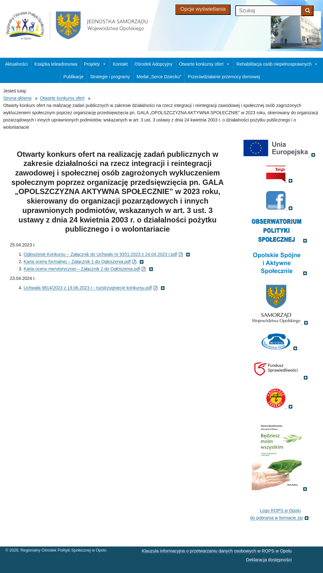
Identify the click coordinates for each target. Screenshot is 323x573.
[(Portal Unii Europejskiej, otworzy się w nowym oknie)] (280, 154)
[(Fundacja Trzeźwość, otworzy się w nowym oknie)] (280, 406)
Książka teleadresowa (55, 64)
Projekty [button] (95, 64)
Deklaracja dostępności (269, 559)
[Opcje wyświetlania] (203, 9)
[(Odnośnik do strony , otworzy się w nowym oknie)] (280, 272)
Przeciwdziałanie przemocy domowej (224, 76)
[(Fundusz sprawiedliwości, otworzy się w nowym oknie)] (280, 377)
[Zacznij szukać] (308, 10)
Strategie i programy (110, 76)
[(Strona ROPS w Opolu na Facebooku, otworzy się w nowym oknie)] (280, 207)
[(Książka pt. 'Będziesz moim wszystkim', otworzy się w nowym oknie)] (280, 488)
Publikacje (73, 76)
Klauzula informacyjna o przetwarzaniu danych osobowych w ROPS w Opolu (216, 550)
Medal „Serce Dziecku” (159, 76)
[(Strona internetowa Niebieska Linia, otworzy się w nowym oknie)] (280, 348)
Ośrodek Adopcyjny (153, 64)
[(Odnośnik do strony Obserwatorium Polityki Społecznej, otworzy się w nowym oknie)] (280, 240)
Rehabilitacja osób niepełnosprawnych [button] (277, 64)
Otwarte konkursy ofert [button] (204, 64)
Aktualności (16, 64)
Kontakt (120, 64)
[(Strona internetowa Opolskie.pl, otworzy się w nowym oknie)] (280, 322)
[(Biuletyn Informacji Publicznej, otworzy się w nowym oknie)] (280, 180)
